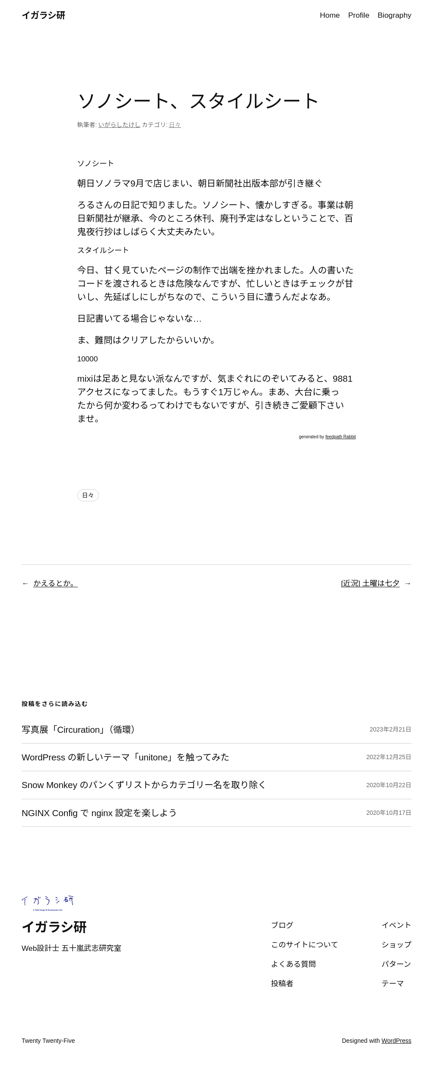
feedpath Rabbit (340, 436)
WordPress (396, 1040)
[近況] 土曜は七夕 (370, 583)
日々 (175, 124)
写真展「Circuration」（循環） (81, 730)
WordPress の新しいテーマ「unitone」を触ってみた (125, 757)
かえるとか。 (55, 583)
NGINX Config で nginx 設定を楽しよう (99, 813)
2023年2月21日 (390, 729)
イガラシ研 (43, 15)
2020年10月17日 (388, 812)
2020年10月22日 (388, 785)
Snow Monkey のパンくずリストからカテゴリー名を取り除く (144, 785)
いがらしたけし (119, 124)
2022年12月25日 (388, 757)
